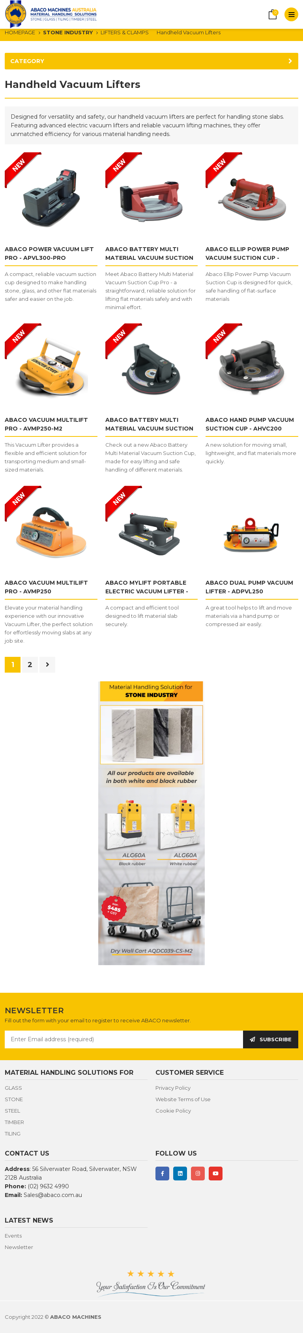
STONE (14, 1099)
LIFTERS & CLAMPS (125, 32)
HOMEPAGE (20, 32)
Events (13, 1235)
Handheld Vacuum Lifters (189, 32)
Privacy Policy (173, 1088)
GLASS (13, 1088)
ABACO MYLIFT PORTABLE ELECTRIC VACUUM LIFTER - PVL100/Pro (146, 591)
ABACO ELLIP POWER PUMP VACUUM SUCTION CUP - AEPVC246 (247, 258)
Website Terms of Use (183, 1099)
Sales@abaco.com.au (53, 1195)
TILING (13, 1133)
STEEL (12, 1110)
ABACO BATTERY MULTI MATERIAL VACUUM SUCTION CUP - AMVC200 (149, 428)
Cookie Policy (173, 1110)
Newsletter (19, 1247)
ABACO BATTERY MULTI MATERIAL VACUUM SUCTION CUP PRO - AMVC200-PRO (149, 258)
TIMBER (14, 1122)
